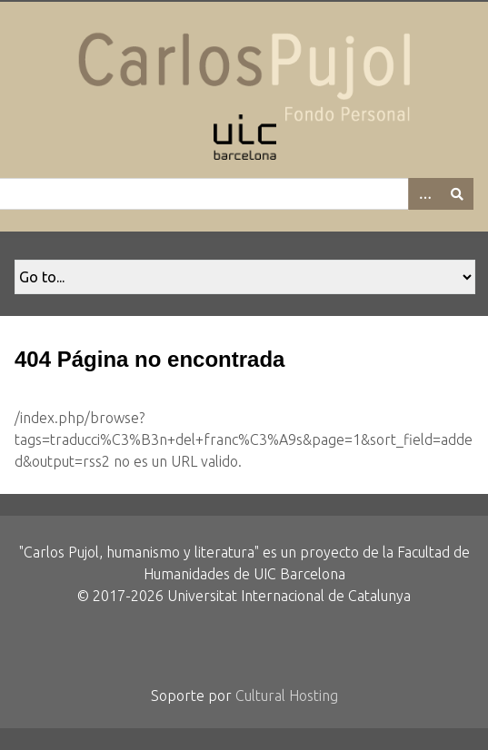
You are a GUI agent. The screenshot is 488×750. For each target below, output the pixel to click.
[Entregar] (457, 194)
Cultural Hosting (286, 695)
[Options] (424, 194)
